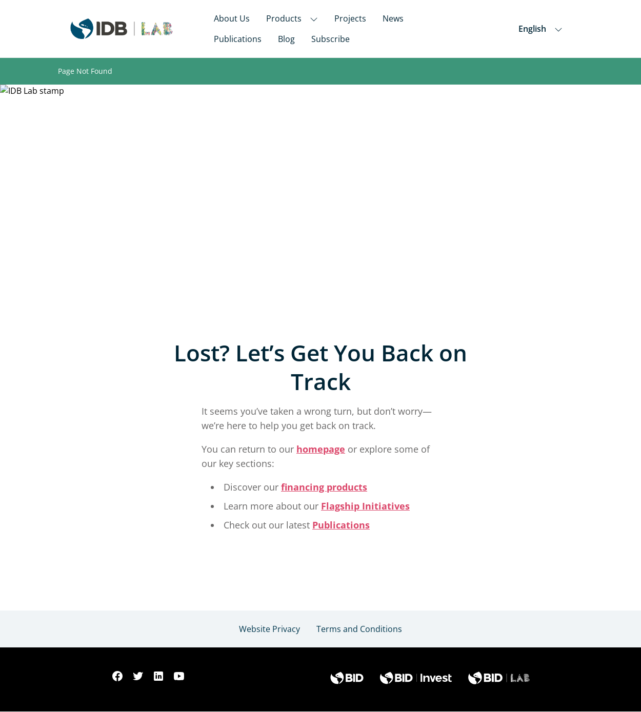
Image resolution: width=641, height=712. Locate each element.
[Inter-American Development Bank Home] (121, 28)
